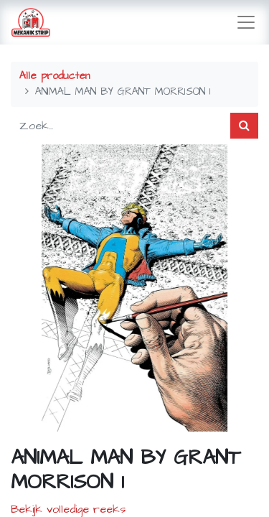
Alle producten (54, 76)
